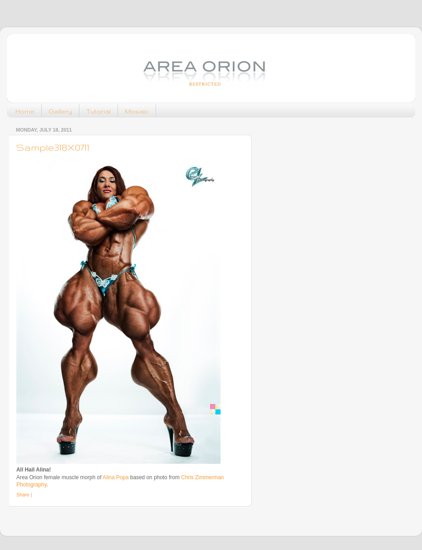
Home (24, 111)
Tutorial (98, 111)
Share (22, 494)
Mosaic (137, 111)
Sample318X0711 (52, 147)
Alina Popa (115, 477)
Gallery (60, 111)
